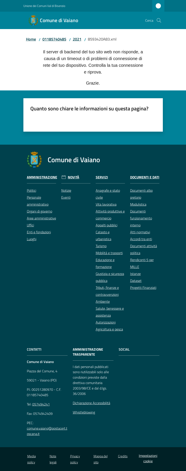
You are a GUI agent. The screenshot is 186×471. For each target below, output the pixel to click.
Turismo (101, 246)
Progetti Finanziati (143, 287)
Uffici (30, 225)
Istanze (135, 273)
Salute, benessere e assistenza (110, 312)
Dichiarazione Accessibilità (91, 403)
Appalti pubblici (106, 225)
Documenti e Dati (144, 177)
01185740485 (54, 39)
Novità (73, 177)
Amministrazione (42, 177)
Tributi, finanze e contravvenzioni (107, 291)
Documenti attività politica (143, 249)
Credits (123, 456)
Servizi (102, 177)
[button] (159, 20)
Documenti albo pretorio (141, 194)
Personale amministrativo (38, 201)
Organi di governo (39, 211)
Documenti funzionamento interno (141, 218)
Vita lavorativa (106, 204)
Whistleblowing (84, 412)
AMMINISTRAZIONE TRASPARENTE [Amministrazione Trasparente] (88, 352)
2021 (77, 39)
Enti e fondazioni (39, 232)
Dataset (136, 280)
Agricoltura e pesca (109, 329)
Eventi (66, 197)
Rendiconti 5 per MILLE (142, 263)
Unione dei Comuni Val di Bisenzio (44, 5)
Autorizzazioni (106, 322)
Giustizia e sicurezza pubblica (110, 277)
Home (31, 39)
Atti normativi (140, 232)
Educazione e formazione (105, 263)
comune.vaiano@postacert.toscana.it (47, 431)
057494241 (41, 404)
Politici (31, 190)
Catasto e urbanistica (103, 235)
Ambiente (103, 301)
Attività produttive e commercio (110, 215)
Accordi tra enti (141, 239)
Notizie (66, 190)
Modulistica (138, 204)
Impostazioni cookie (148, 458)
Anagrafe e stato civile (108, 194)
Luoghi (31, 239)
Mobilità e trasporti (109, 252)
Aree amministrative (41, 218)
